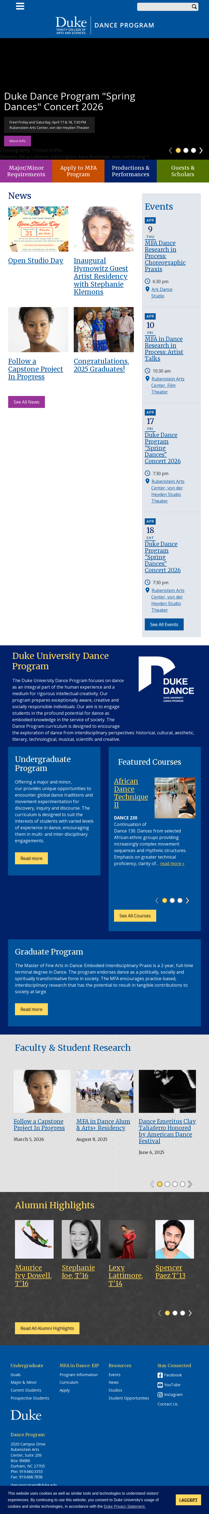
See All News (26, 402)
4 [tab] (182, 1184)
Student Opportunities (129, 1398)
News (114, 1382)
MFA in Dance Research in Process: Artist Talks (164, 349)
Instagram (173, 1394)
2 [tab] (186, 150)
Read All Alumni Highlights (47, 1328)
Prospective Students (30, 1398)
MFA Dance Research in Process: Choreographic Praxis (165, 256)
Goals (16, 1374)
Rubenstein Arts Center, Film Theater (168, 385)
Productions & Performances (131, 171)
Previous (154, 1182)
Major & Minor (24, 1382)
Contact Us (168, 1404)
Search (194, 7)
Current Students (26, 1390)
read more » (172, 863)
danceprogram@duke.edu (34, 1485)
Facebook (173, 1374)
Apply (65, 1390)
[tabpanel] (104, 99)
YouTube (172, 1384)
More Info (18, 140)
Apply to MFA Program (78, 171)
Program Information (79, 1374)
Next (203, 148)
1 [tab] (178, 150)
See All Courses (135, 916)
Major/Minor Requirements (26, 171)
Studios (115, 1390)
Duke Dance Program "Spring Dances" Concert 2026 (163, 448)
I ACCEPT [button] (188, 1500)
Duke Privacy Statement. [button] (125, 1506)
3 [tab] (193, 150)
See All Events (164, 624)
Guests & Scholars (183, 171)
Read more (34, 859)
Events (115, 1374)
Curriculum (69, 1382)
